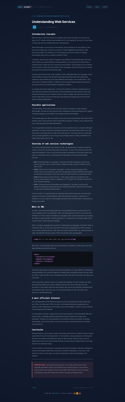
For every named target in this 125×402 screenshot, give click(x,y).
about (97, 7)
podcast (89, 7)
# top (34, 387)
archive (105, 7)
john (50, 27)
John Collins (56, 393)
